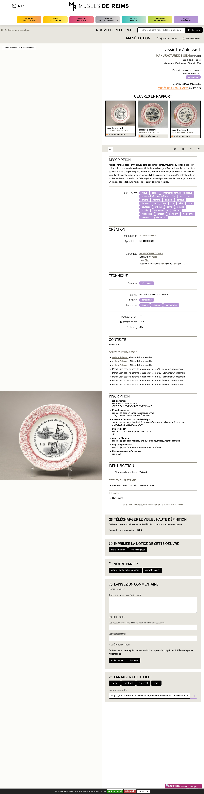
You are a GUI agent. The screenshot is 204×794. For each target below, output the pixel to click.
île (174, 196)
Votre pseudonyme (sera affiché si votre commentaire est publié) (137, 622)
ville (181, 203)
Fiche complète (138, 549)
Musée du (107, 19)
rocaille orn (147, 214)
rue (172, 203)
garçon (176, 210)
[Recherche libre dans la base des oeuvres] (161, 30)
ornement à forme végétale (155, 196)
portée (145, 210)
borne (169, 207)
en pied (168, 200)
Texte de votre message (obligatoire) (125, 595)
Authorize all (115, 791)
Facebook (128, 683)
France (154, 257)
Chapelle (133, 19)
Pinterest (143, 683)
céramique (193, 77)
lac (181, 196)
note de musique (160, 210)
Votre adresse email (117, 634)
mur (190, 203)
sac (155, 203)
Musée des (29, 19)
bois (189, 196)
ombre (145, 200)
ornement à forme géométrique (177, 193)
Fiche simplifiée (118, 549)
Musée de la (81, 19)
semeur (180, 200)
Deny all (130, 791)
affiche (158, 207)
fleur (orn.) (188, 214)
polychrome (171, 305)
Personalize (143, 791)
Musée (55, 19)
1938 (184, 263)
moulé (145, 305)
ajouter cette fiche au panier (125, 570)
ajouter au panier (167, 38)
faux (164, 203)
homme (156, 200)
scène (155, 193)
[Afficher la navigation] (14, 6)
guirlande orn (160, 217)
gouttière (146, 207)
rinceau (160, 214)
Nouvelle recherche (115, 30)
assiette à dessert (115, 128)
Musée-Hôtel (160, 19)
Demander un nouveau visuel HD (124, 530)
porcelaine (147, 300)
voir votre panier (191, 38)
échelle (180, 207)
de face (145, 203)
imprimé (156, 305)
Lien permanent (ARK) (118, 690)
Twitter (114, 683)
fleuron (145, 217)
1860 (163, 263)
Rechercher (194, 30)
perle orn (173, 214)
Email (156, 683)
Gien (147, 260)
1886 (175, 263)
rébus (144, 193)
